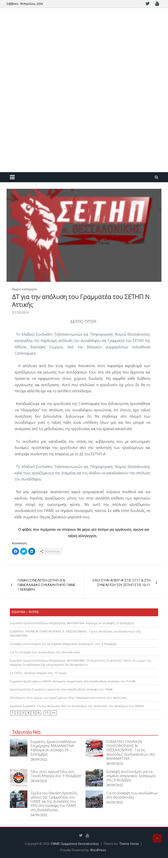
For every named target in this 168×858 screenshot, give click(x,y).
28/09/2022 (39, 759)
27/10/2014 (20, 312)
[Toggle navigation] (12, 177)
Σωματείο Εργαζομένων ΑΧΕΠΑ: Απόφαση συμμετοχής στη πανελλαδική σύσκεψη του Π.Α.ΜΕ (72, 681)
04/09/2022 (39, 815)
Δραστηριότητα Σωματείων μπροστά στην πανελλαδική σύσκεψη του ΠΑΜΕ (61, 689)
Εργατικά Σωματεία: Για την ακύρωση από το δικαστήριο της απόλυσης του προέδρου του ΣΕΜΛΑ (77, 706)
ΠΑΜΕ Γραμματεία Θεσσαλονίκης (75, 844)
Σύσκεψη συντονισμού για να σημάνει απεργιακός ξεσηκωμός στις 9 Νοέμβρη (63, 644)
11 (47, 713)
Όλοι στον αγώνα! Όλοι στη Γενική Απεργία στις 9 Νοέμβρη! (56, 773)
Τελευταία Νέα (26, 732)
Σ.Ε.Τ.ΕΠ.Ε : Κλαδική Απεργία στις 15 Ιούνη (38, 673)
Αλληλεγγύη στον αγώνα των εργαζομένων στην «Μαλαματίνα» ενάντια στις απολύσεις (68, 698)
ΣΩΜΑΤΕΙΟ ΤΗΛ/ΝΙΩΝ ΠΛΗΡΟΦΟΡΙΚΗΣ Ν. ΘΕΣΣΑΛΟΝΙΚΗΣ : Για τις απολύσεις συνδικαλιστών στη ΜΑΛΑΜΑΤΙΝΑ (130, 750)
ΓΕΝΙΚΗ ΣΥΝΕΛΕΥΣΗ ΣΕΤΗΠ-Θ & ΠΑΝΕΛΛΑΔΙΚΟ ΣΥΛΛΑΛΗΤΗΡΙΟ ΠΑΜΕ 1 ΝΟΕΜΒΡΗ (46, 585)
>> (54, 713)
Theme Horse (129, 844)
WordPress (98, 850)
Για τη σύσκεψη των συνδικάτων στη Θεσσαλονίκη (45, 652)
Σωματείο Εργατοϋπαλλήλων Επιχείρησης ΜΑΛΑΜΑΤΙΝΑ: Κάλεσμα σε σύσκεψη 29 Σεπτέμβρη (72, 623)
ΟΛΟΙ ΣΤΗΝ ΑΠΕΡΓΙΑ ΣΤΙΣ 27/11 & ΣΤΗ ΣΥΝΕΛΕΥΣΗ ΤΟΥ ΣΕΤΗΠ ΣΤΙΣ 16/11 (121, 582)
